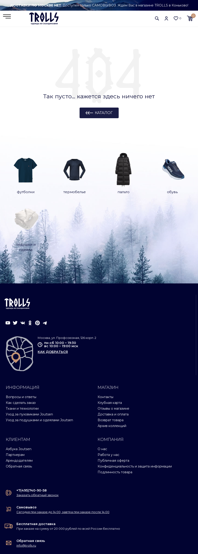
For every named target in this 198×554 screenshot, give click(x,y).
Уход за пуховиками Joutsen (29, 364)
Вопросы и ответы (21, 347)
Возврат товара (111, 370)
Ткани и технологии (22, 358)
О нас (102, 399)
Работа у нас (108, 404)
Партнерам (15, 404)
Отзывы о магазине (113, 358)
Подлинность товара (115, 422)
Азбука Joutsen (18, 399)
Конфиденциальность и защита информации (135, 416)
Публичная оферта (113, 410)
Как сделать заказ (21, 352)
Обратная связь (19, 416)
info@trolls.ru (26, 495)
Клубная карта (110, 352)
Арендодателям (19, 410)
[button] (157, 18)
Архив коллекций (112, 376)
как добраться (53, 301)
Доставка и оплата (113, 364)
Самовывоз (26, 457)
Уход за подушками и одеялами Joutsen (39, 370)
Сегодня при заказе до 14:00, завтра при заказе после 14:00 (62, 461)
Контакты (105, 347)
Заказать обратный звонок (37, 445)
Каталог (104, 113)
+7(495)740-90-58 (31, 440)
